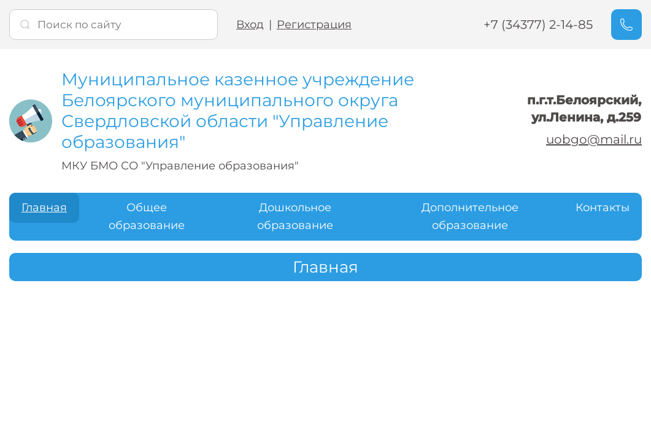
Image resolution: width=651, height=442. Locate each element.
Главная (44, 207)
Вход (250, 24)
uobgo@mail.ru (594, 139)
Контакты (603, 207)
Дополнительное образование (470, 216)
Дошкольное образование (295, 216)
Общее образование (147, 216)
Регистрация (314, 24)
